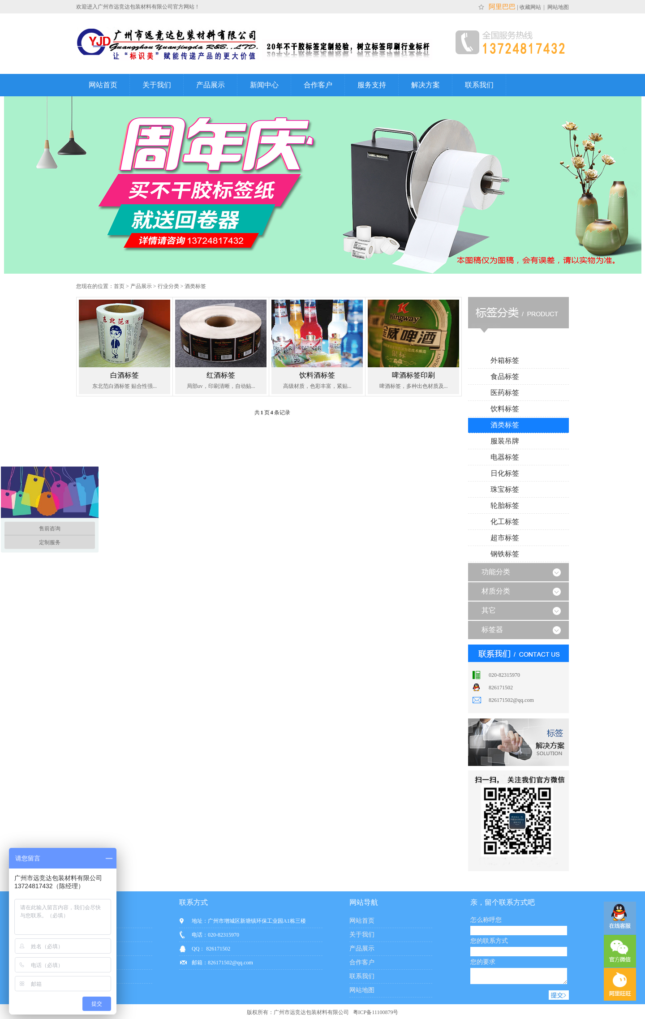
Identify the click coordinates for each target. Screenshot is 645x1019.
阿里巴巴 (501, 6)
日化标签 (504, 473)
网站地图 (557, 7)
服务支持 (371, 85)
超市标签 (504, 538)
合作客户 (318, 85)
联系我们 (479, 85)
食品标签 (504, 376)
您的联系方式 (489, 940)
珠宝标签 (504, 489)
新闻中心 (264, 85)
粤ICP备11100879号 (375, 1015)
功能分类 (496, 572)
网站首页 (103, 85)
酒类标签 (195, 286)
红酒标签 (220, 375)
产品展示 (210, 85)
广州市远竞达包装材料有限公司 (311, 1015)
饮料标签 (504, 409)
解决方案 (425, 85)
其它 (489, 610)
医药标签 (504, 392)
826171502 (501, 687)
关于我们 (156, 85)
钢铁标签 (504, 554)
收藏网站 (531, 7)
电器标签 (504, 457)
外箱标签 (504, 360)
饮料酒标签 (317, 375)
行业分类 (168, 286)
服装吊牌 (504, 441)
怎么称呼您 (486, 919)
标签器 (492, 629)
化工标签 (504, 521)
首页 (119, 286)
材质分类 (496, 591)
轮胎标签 (504, 505)
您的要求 (482, 962)
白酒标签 (124, 375)
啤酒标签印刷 (413, 375)
